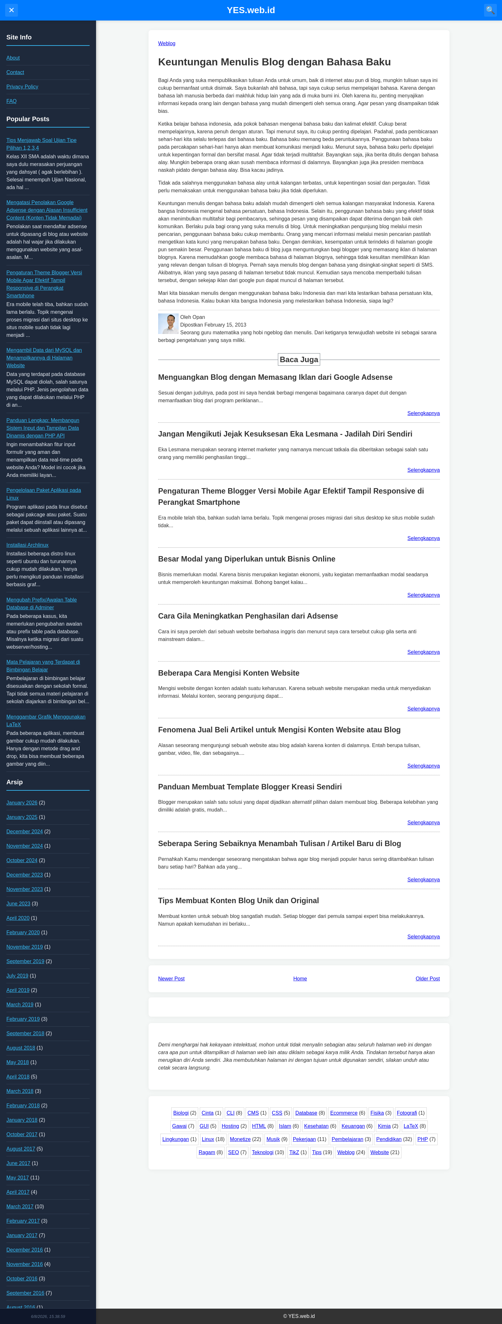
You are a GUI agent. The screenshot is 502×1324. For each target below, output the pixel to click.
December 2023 (24, 875)
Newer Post (171, 978)
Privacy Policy (22, 86)
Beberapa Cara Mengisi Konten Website (229, 673)
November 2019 (24, 947)
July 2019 (17, 975)
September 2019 (25, 961)
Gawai (179, 1126)
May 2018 (17, 1062)
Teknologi (263, 1152)
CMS (253, 1113)
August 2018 (20, 1048)
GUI (204, 1126)
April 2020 (17, 918)
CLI (231, 1113)
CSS (277, 1113)
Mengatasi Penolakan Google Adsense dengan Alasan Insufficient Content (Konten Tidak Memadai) (46, 210)
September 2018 (25, 1033)
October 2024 (21, 860)
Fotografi (407, 1113)
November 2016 (24, 1264)
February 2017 (23, 1221)
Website (379, 1152)
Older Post (428, 978)
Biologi (181, 1113)
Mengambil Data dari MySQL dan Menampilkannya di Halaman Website (44, 357)
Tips (317, 1152)
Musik (273, 1139)
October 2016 (21, 1278)
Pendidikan (388, 1139)
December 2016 (24, 1250)
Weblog (346, 1152)
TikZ (294, 1152)
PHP (422, 1139)
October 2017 (21, 1134)
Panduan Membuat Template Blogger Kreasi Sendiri (250, 787)
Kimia (384, 1126)
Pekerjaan (304, 1139)
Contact (15, 72)
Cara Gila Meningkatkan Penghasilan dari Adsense (248, 616)
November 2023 (24, 889)
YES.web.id (251, 10)
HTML (259, 1126)
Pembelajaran (347, 1139)
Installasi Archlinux (27, 545)
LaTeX (411, 1126)
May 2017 (17, 1177)
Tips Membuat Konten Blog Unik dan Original (238, 900)
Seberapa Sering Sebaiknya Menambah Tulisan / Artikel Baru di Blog (279, 843)
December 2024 (24, 831)
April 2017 (17, 1192)
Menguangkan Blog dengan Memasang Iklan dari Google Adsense (275, 377)
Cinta (208, 1113)
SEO (233, 1152)
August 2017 (20, 1149)
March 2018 (20, 1091)
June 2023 (18, 903)
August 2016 (20, 1307)
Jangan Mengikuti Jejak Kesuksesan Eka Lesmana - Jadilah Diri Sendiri (285, 434)
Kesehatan (316, 1126)
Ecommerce (343, 1113)
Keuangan (353, 1126)
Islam (285, 1126)
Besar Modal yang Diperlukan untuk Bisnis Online (247, 559)
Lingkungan (175, 1139)
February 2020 (23, 932)
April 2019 (17, 990)
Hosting (230, 1126)
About (13, 58)
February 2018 (23, 1105)
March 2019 (20, 1004)
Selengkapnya (424, 413)
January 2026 (21, 802)
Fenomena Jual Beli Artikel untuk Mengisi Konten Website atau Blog (279, 730)
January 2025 (21, 817)
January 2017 (21, 1235)
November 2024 (24, 846)
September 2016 (25, 1293)
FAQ (11, 101)
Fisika (377, 1113)
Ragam (206, 1152)
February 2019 (23, 1019)
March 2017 (20, 1206)
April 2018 (17, 1076)
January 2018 (21, 1120)
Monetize (240, 1139)
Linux (208, 1139)
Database (306, 1113)
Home (300, 978)
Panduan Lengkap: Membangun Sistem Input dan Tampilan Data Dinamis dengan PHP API (42, 428)
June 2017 (18, 1163)
